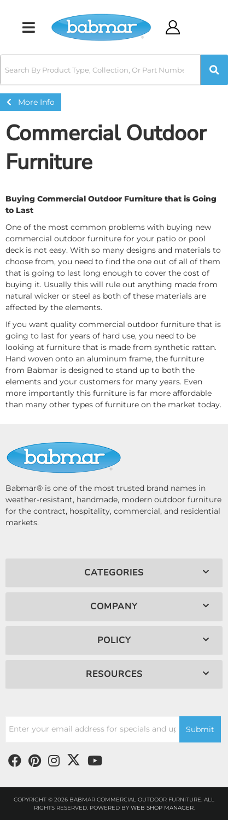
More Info (31, 102)
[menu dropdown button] (28, 27)
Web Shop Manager (162, 807)
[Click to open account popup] (173, 27)
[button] (114, 70)
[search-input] (100, 70)
